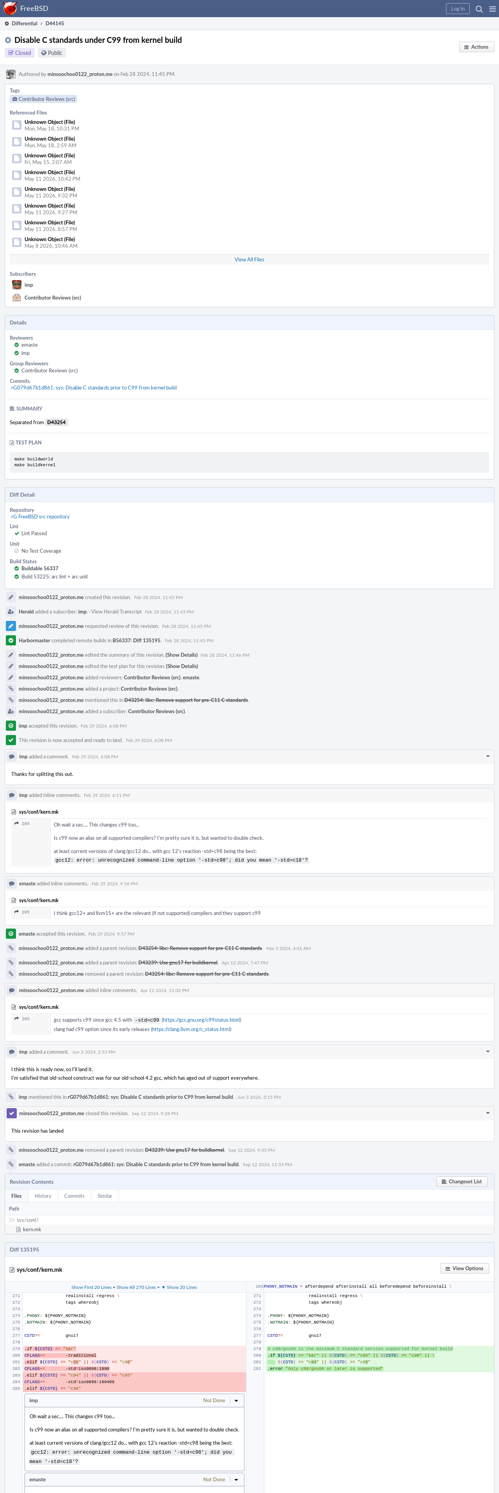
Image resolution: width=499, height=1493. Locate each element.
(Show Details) (182, 655)
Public (55, 52)
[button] (492, 8)
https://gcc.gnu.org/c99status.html (201, 1018)
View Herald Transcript (116, 611)
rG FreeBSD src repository (40, 516)
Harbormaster (34, 640)
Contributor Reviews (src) (53, 297)
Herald (26, 611)
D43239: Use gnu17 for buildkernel (178, 962)
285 (22, 824)
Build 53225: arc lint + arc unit (54, 576)
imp (29, 285)
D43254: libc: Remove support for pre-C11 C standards (186, 700)
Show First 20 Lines (91, 1285)
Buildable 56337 (39, 568)
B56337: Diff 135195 (137, 640)
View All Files (249, 259)
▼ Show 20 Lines (179, 1285)
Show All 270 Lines (136, 1285)
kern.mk (32, 1227)
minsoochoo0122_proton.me (80, 74)
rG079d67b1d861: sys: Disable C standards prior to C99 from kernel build (94, 387)
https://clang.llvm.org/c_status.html (191, 1027)
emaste (29, 344)
